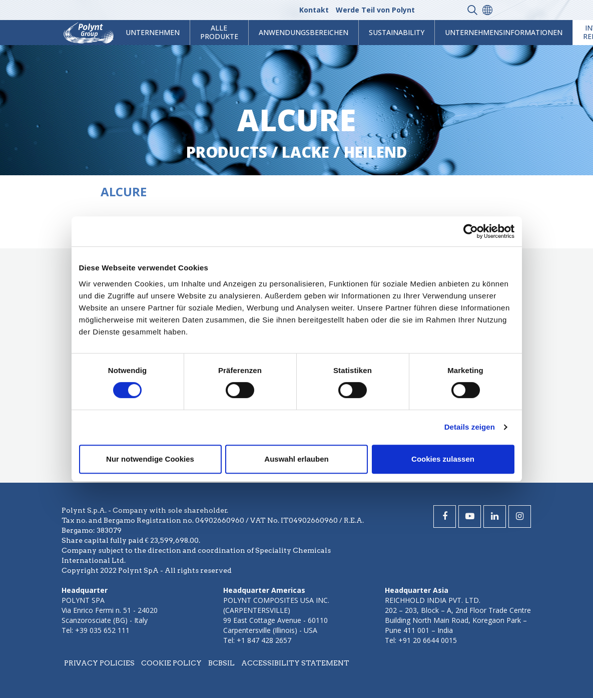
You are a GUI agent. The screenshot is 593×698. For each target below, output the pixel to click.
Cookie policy (171, 663)
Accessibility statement (295, 663)
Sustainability (396, 32)
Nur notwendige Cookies (150, 459)
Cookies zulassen (442, 459)
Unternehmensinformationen (503, 32)
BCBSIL (221, 663)
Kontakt (314, 10)
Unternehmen (153, 32)
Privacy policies (99, 663)
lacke (305, 152)
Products (226, 152)
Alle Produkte (219, 32)
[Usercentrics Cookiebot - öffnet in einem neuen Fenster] (470, 231)
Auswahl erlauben (296, 459)
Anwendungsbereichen (303, 32)
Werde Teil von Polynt (375, 10)
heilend (375, 152)
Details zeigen (469, 427)
